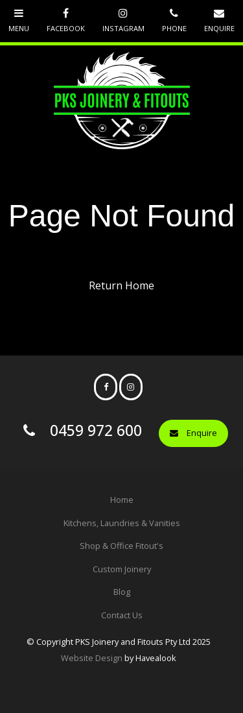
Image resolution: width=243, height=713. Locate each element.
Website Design (91, 658)
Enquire (202, 433)
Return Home (121, 285)
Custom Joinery (122, 569)
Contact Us (122, 615)
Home (121, 499)
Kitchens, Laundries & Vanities (122, 523)
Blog (121, 592)
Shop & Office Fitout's (121, 545)
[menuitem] (121, 500)
